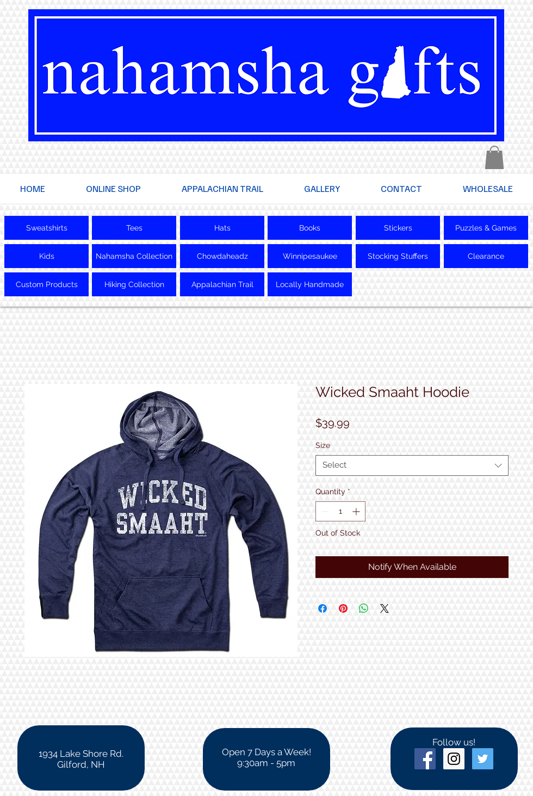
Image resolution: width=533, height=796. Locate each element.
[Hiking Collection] (134, 284)
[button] (494, 157)
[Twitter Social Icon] (482, 758)
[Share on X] (384, 608)
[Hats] (222, 228)
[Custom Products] (46, 284)
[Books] (310, 228)
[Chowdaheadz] (222, 256)
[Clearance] (486, 256)
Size (322, 445)
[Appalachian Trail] (222, 284)
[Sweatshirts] (46, 228)
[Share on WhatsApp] (363, 608)
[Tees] (134, 228)
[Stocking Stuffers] (398, 256)
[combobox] (412, 465)
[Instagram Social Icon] (453, 758)
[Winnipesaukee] (310, 256)
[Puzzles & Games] (486, 228)
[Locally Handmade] (310, 284)
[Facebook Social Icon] (425, 758)
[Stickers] (398, 228)
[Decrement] (324, 511)
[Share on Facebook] (322, 608)
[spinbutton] (340, 511)
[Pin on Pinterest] (343, 608)
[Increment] (357, 511)
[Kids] (46, 256)
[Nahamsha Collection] (134, 256)
